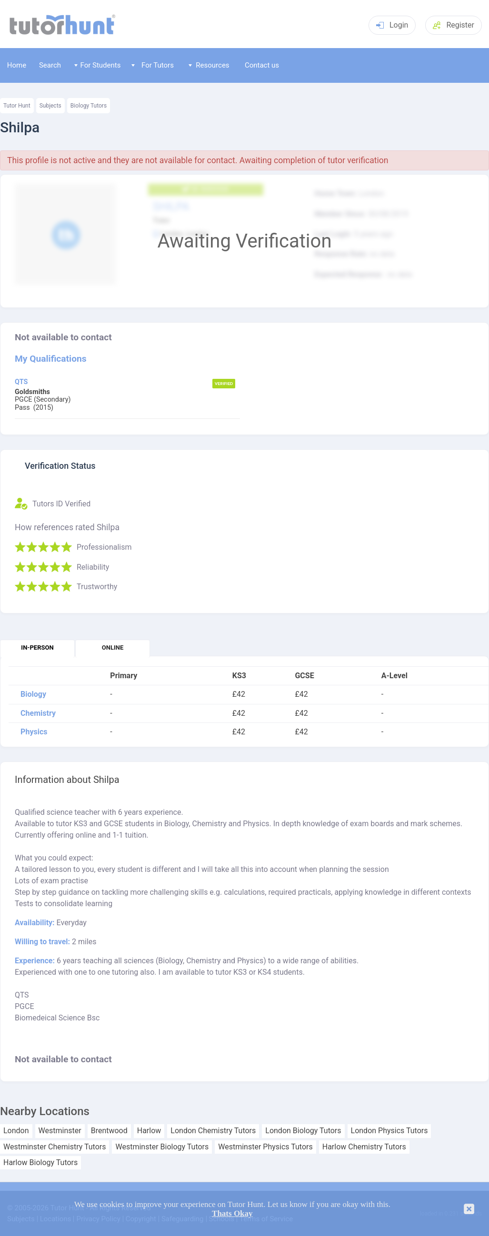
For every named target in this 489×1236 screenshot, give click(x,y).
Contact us (262, 65)
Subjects (50, 105)
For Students (97, 65)
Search (50, 65)
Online (112, 647)
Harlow (149, 1131)
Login (392, 25)
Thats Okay (232, 1213)
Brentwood (109, 1131)
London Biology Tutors (303, 1131)
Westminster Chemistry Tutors (54, 1147)
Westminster (60, 1131)
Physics (33, 732)
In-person (37, 647)
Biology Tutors (88, 105)
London (16, 1131)
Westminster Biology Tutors (162, 1147)
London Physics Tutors (389, 1131)
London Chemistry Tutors (213, 1131)
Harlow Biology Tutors (40, 1162)
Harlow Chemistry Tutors (364, 1147)
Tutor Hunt (16, 105)
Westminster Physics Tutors (265, 1147)
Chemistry (38, 713)
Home (16, 65)
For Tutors (152, 65)
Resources (209, 65)
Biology (33, 694)
